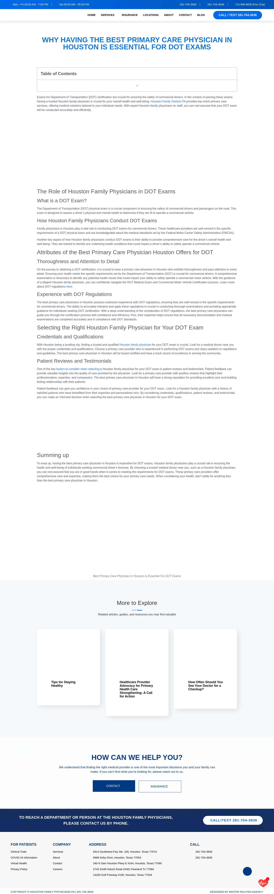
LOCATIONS (151, 14)
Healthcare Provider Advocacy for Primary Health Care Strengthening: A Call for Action (136, 689)
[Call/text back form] (263, 883)
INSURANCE (130, 14)
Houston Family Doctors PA (168, 101)
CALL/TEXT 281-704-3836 (233, 818)
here (69, 286)
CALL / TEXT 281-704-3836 (238, 15)
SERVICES (108, 14)
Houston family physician (135, 344)
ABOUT (169, 14)
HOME (92, 14)
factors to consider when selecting (77, 368)
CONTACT (185, 14)
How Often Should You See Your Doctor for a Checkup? (205, 685)
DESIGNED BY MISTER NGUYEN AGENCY (236, 890)
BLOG (201, 14)
